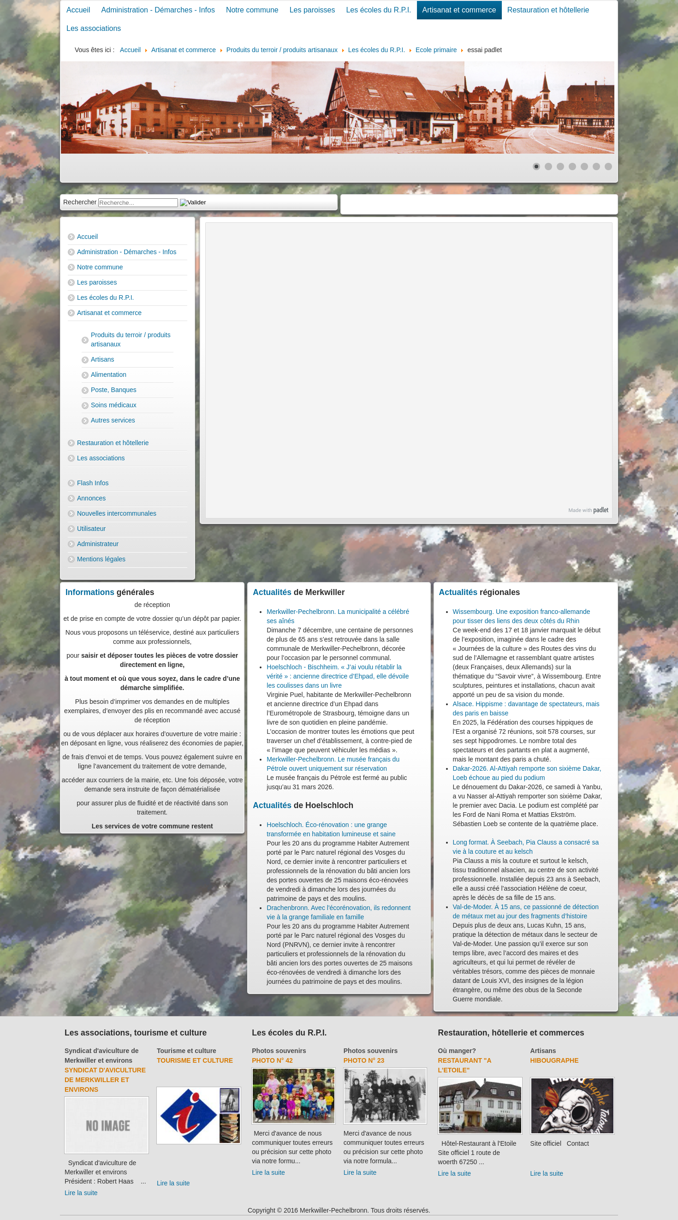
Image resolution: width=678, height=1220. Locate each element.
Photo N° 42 (272, 1060)
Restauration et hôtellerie (548, 10)
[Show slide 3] (560, 166)
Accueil (78, 10)
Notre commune (252, 10)
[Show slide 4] (572, 166)
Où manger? (457, 1050)
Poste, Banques (114, 389)
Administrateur (98, 544)
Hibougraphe (554, 1060)
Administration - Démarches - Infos (158, 10)
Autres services (113, 420)
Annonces (91, 498)
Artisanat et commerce (459, 10)
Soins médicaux (114, 405)
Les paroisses (312, 10)
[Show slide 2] (548, 166)
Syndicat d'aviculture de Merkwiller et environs (105, 1079)
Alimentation (108, 374)
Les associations (93, 28)
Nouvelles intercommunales (116, 513)
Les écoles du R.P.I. (378, 10)
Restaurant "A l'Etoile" (465, 1065)
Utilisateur (91, 528)
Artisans (102, 359)
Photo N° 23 (364, 1060)
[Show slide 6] (596, 166)
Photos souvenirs (279, 1050)
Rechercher (79, 202)
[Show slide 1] (536, 166)
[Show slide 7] (608, 166)
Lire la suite (81, 1192)
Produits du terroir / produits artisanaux (131, 339)
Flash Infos (92, 483)
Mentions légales (101, 559)
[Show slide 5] (584, 166)
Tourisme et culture (186, 1050)
